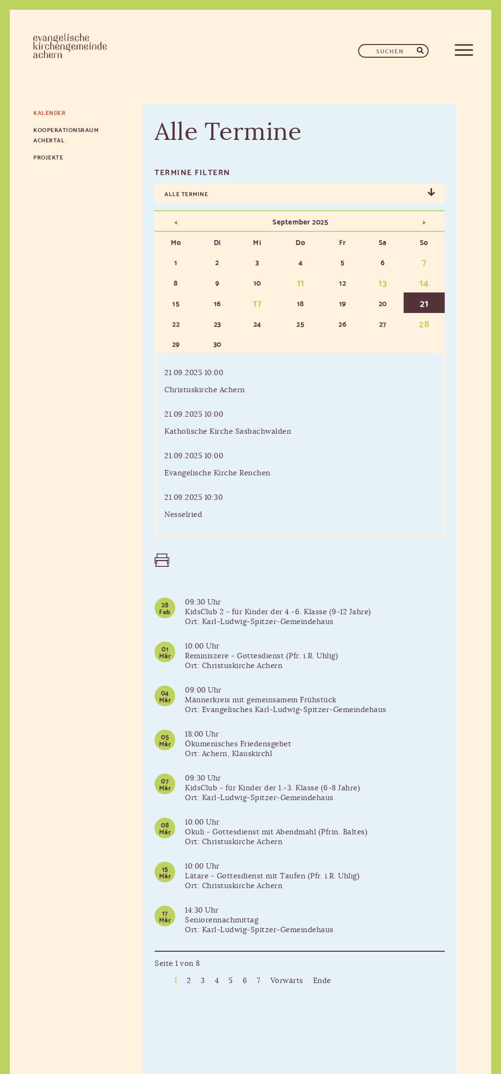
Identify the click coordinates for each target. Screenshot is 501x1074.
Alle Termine (186, 193)
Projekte (48, 157)
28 (424, 322)
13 (382, 281)
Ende (322, 980)
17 (257, 302)
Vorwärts (287, 980)
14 (424, 281)
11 (300, 281)
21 (424, 302)
